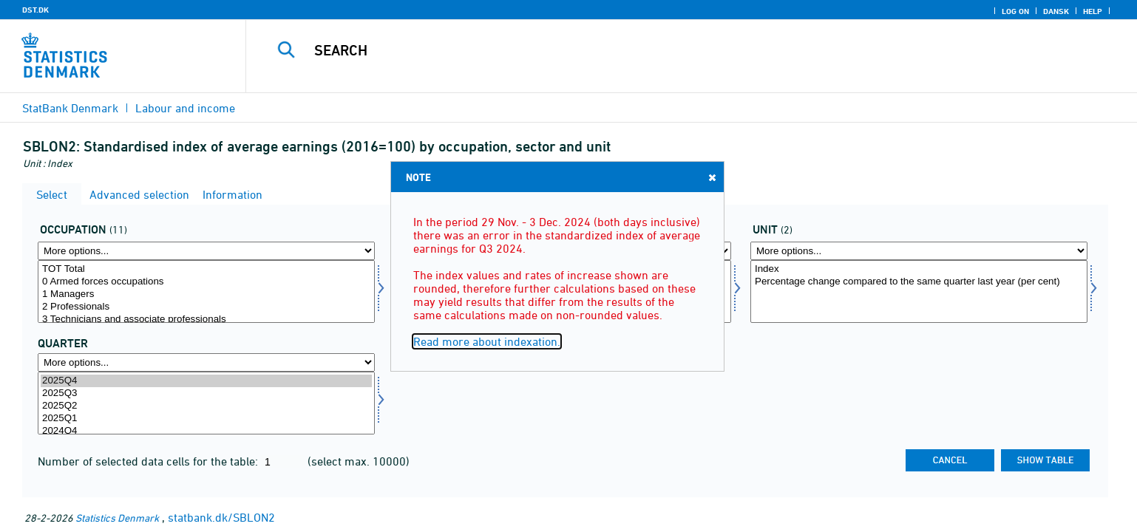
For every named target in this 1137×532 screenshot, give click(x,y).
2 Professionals (206, 307)
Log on (1015, 11)
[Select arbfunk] (206, 291)
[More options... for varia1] (918, 251)
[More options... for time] (206, 362)
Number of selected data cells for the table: (149, 461)
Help (1092, 11)
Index (919, 269)
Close (711, 177)
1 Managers (206, 294)
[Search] (660, 50)
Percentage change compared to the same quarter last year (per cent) (919, 282)
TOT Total (206, 269)
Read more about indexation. (486, 341)
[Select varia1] (918, 291)
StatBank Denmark (70, 108)
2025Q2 (206, 406)
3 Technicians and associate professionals (206, 319)
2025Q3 (206, 393)
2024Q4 (206, 431)
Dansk (1056, 11)
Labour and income (185, 108)
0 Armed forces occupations (206, 282)
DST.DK (35, 9)
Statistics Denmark (117, 517)
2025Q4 (206, 381)
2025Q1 (206, 418)
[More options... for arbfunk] (206, 251)
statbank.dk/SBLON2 (221, 517)
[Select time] (206, 403)
